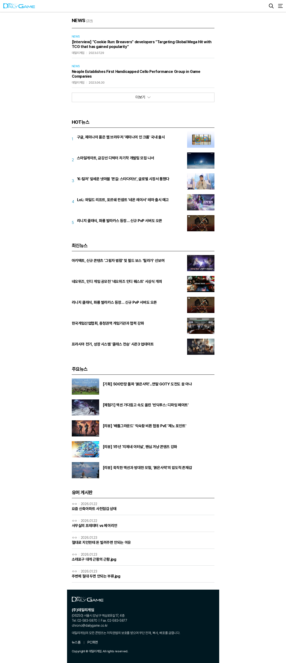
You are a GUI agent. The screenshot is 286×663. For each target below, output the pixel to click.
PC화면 (92, 642)
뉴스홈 (76, 642)
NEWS (76, 36)
